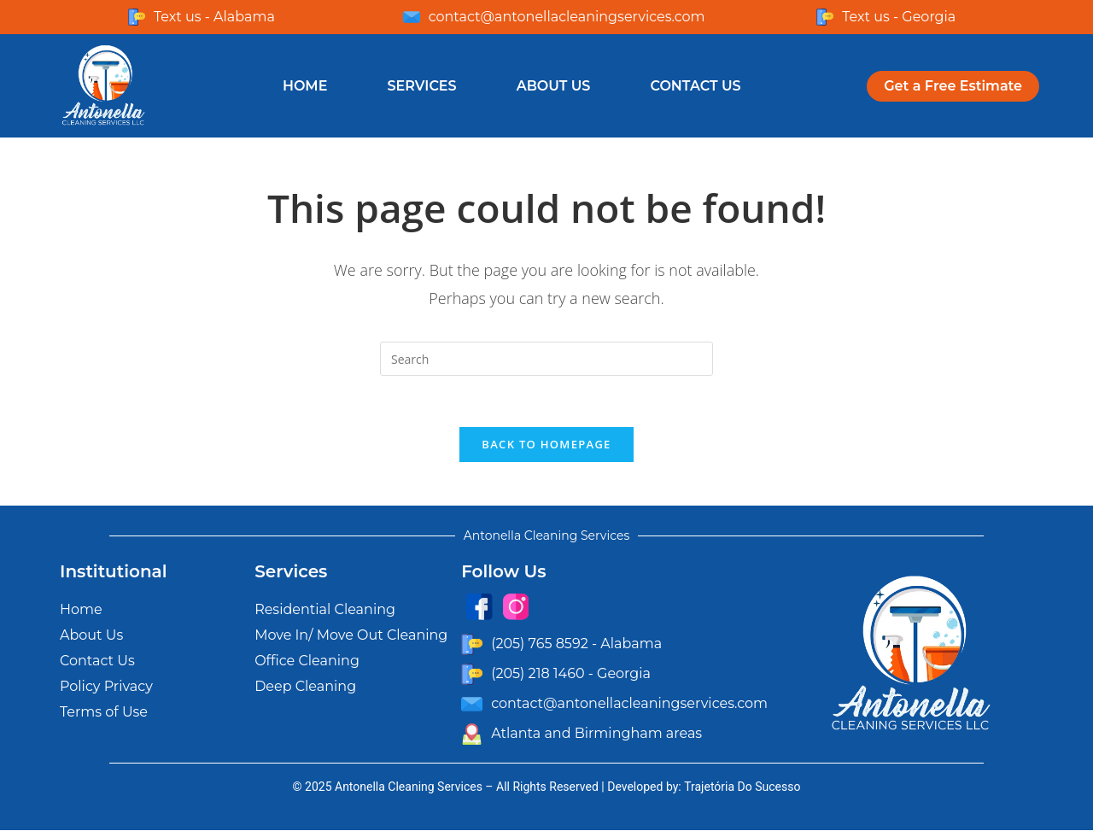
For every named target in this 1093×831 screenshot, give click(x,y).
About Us (554, 86)
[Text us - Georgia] (824, 17)
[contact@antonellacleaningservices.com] (411, 17)
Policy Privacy (106, 687)
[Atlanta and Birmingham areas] (471, 734)
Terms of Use (104, 713)
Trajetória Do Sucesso (742, 787)
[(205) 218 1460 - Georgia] (471, 674)
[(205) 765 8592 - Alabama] (471, 644)
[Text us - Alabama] (136, 17)
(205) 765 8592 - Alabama (576, 644)
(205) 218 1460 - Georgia (571, 674)
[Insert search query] (546, 359)
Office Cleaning (306, 661)
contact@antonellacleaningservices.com (567, 17)
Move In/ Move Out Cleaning (350, 636)
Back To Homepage (546, 445)
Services (421, 86)
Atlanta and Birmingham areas (596, 734)
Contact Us (695, 86)
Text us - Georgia (899, 17)
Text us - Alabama (214, 17)
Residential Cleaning (324, 610)
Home (305, 86)
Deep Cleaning (305, 687)
